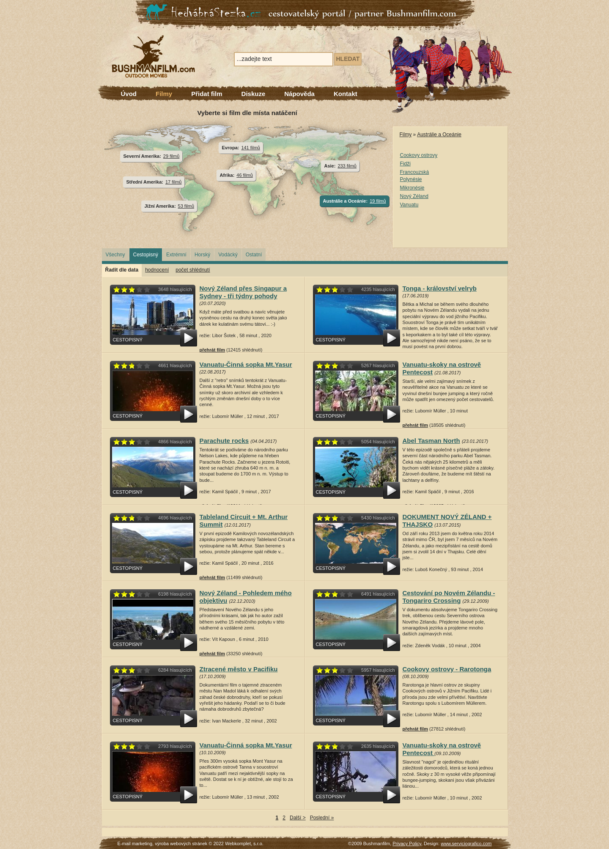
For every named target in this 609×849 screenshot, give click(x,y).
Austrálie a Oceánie (439, 134)
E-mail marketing (135, 843)
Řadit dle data (122, 270)
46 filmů (244, 175)
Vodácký (227, 255)
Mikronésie (412, 188)
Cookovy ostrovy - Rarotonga (447, 669)
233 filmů (347, 165)
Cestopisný (145, 255)
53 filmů (186, 206)
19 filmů (378, 200)
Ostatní (254, 255)
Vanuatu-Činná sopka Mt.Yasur (246, 364)
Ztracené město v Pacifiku (239, 669)
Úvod (129, 93)
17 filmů (173, 181)
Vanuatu (409, 205)
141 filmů (250, 147)
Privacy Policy (406, 843)
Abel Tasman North (431, 440)
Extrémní (176, 255)
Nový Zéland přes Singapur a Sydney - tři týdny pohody (243, 292)
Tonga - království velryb (440, 288)
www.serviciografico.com (466, 843)
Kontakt (345, 93)
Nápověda (299, 93)
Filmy (164, 93)
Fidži (405, 164)
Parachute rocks (224, 440)
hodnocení (157, 270)
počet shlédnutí (193, 270)
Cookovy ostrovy (419, 155)
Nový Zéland (414, 196)
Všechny (115, 255)
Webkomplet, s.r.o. (244, 843)
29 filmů (171, 156)
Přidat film (206, 93)
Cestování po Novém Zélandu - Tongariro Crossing (449, 596)
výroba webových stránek (181, 843)
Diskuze (253, 93)
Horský (202, 255)
